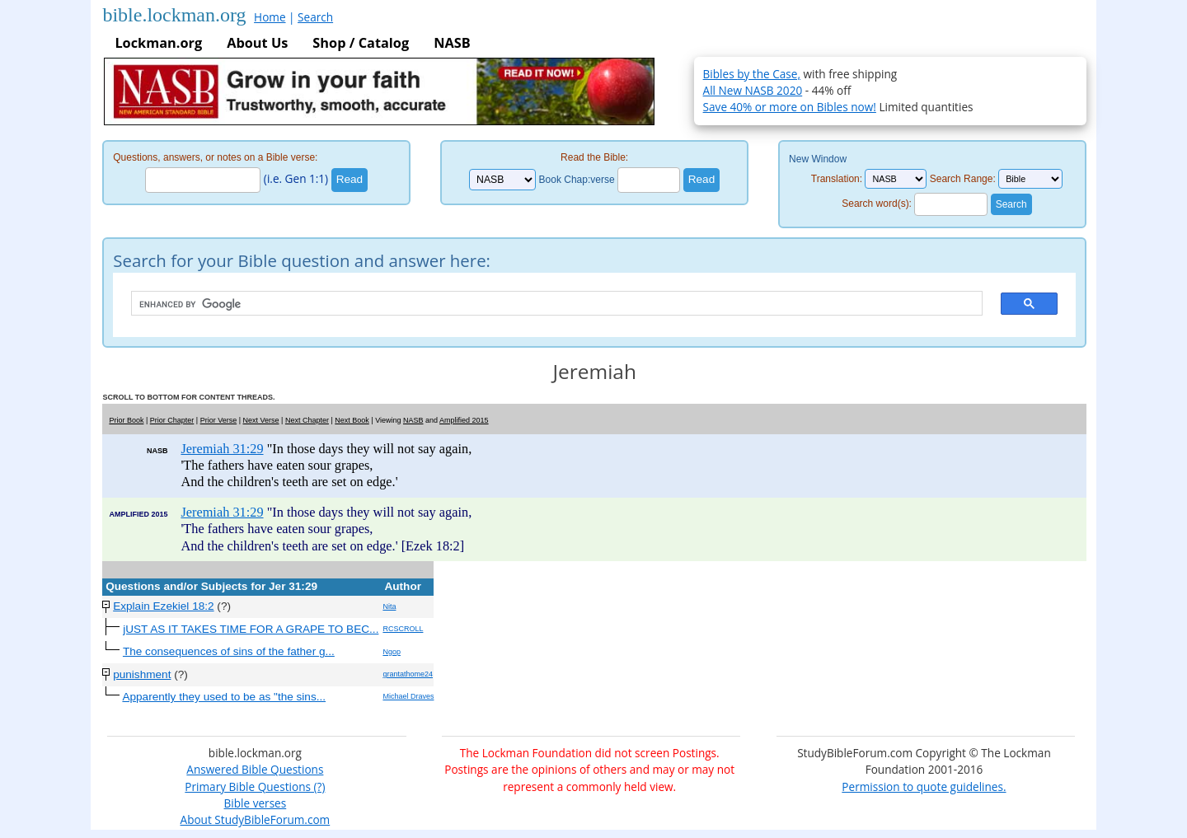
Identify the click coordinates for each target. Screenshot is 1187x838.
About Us (257, 43)
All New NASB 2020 (753, 90)
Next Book (352, 420)
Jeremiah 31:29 (222, 448)
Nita (389, 606)
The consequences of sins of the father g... (229, 651)
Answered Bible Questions (254, 769)
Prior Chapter (172, 420)
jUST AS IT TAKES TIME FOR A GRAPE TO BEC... (250, 629)
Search (315, 17)
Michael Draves (408, 696)
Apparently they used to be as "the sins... (224, 697)
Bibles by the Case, (751, 74)
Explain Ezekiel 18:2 (163, 606)
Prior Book (126, 420)
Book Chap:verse (577, 179)
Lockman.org (158, 43)
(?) (318, 786)
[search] (548, 304)
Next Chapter (307, 420)
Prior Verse (218, 420)
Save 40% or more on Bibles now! (789, 107)
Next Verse (261, 420)
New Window (818, 159)
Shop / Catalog (360, 43)
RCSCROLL (402, 629)
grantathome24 (407, 674)
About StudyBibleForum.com (256, 819)
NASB (452, 43)
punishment (142, 674)
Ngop (391, 652)
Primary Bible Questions (248, 786)
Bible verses (255, 803)
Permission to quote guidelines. (924, 786)
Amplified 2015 (464, 420)
